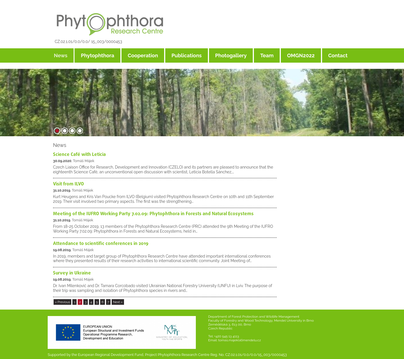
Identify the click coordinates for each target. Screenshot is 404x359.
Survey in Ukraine (72, 273)
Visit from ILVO (68, 184)
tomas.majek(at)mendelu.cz (239, 340)
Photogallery (231, 55)
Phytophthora (97, 55)
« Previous (62, 302)
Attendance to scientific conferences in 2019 (100, 243)
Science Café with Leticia (79, 154)
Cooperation (143, 55)
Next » (118, 302)
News (60, 55)
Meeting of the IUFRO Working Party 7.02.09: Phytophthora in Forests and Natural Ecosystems (153, 213)
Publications (186, 55)
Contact (338, 55)
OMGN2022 (301, 55)
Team (267, 55)
